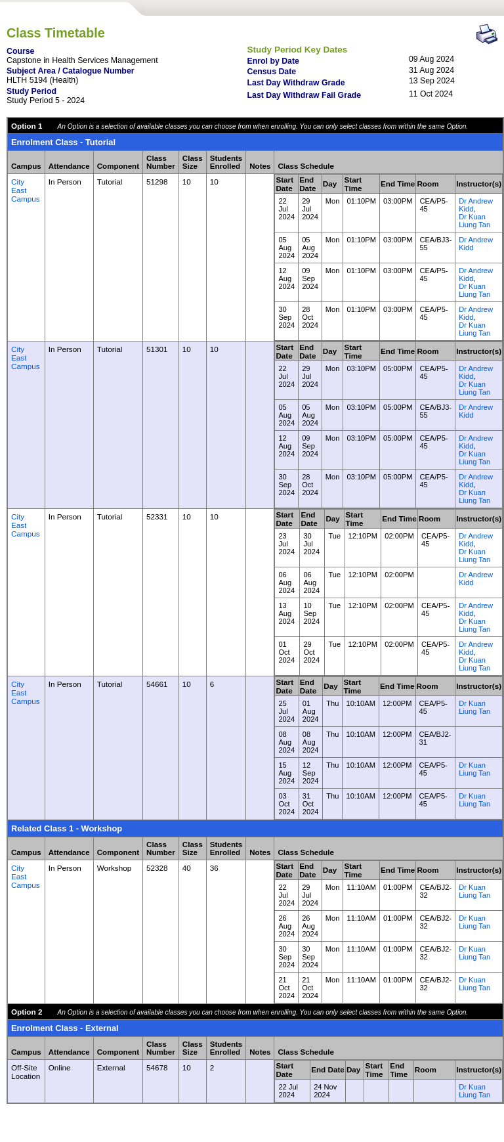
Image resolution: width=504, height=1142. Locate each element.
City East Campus (25, 190)
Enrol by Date (273, 61)
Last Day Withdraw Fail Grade (304, 95)
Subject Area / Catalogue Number (71, 71)
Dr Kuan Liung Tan (474, 221)
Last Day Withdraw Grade (296, 82)
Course (20, 51)
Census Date (272, 71)
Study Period (31, 91)
